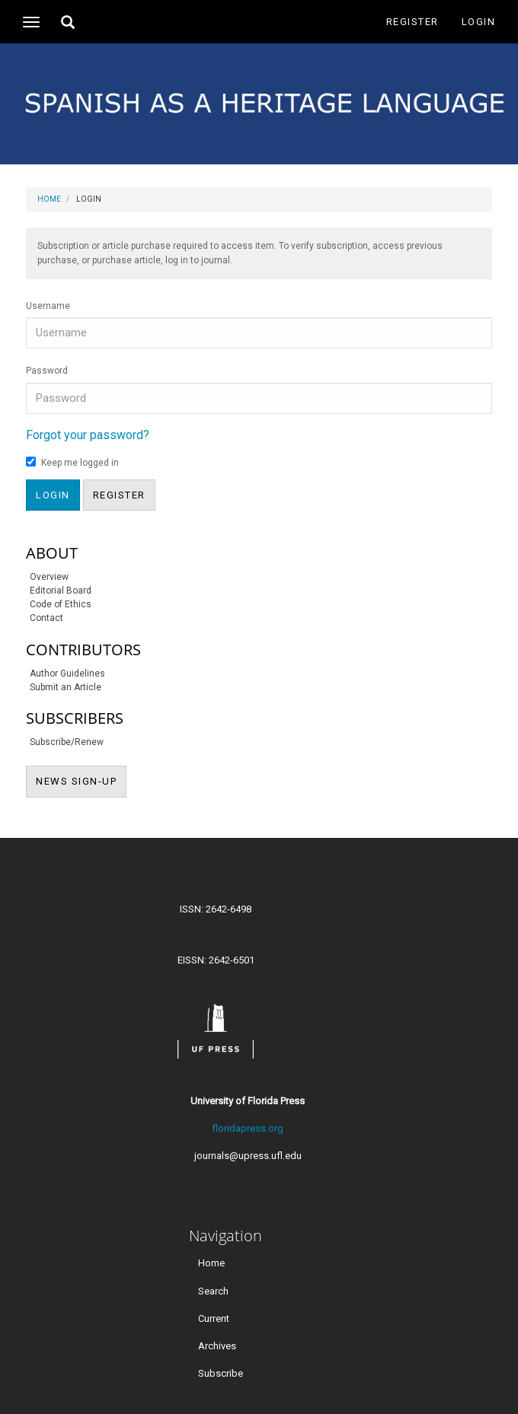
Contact (46, 618)
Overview (49, 577)
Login (479, 21)
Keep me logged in (72, 462)
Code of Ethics (60, 604)
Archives (217, 1345)
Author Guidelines (67, 673)
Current (213, 1317)
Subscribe (220, 1372)
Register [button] (119, 495)
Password (47, 370)
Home (49, 199)
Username (48, 306)
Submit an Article (65, 687)
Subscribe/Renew (67, 742)
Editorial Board (60, 590)
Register (412, 21)
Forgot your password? (87, 435)
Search (213, 1290)
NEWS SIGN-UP (81, 780)
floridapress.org (247, 1128)
